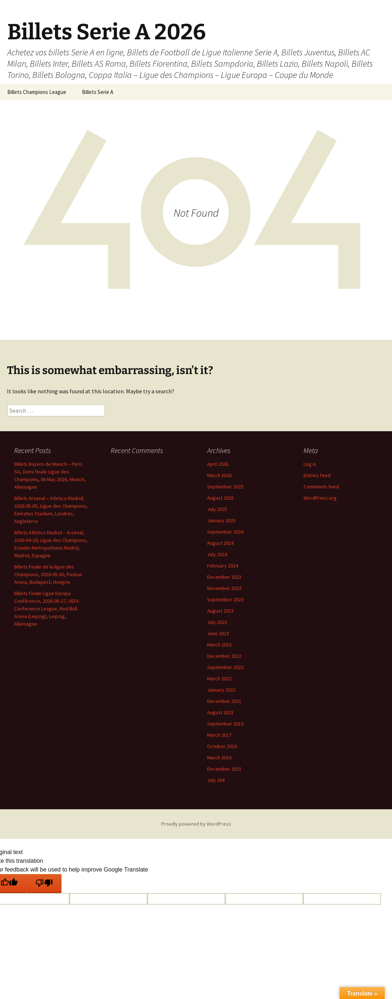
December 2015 (224, 769)
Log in (310, 464)
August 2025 (220, 498)
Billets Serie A (97, 92)
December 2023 (224, 577)
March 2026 (219, 475)
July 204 (216, 780)
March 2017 (219, 735)
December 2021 (224, 701)
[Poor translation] (44, 883)
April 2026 (217, 464)
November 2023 (224, 588)
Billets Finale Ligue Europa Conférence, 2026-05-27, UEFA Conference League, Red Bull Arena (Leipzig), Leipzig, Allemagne (46, 608)
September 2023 (225, 599)
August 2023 (220, 610)
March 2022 (219, 678)
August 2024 (220, 543)
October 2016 (222, 746)
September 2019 (225, 723)
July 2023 (217, 622)
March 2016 (219, 757)
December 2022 (224, 656)
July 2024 (217, 554)
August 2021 (220, 712)
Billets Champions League (36, 92)
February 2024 (222, 565)
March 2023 (219, 644)
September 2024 (225, 531)
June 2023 (218, 633)
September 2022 (225, 667)
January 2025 (221, 520)
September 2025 (225, 486)
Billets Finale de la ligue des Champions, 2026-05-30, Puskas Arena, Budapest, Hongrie (48, 574)
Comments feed (321, 486)
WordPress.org (320, 498)
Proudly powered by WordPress (196, 824)
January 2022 (221, 690)
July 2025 (217, 509)
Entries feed (317, 475)
